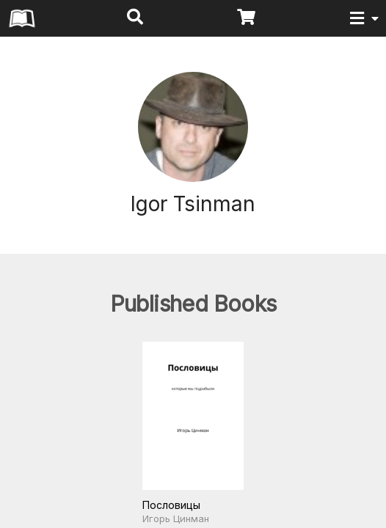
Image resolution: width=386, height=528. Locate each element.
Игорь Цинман (175, 518)
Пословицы (171, 505)
